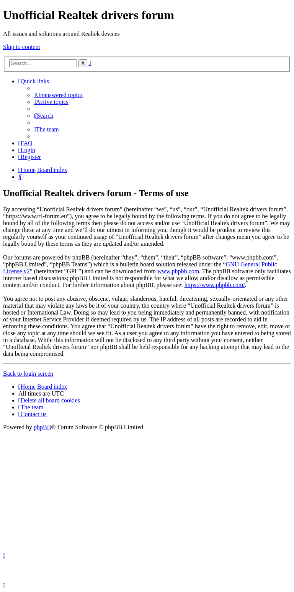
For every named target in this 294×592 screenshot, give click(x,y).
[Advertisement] (147, 488)
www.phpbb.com (178, 271)
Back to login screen (28, 373)
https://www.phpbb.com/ (215, 285)
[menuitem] (58, 95)
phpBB (42, 427)
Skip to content (21, 47)
